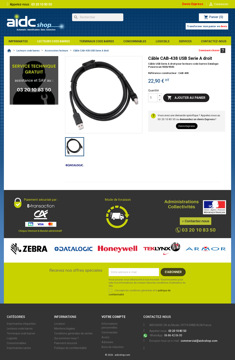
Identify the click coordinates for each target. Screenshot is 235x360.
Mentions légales (64, 328)
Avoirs (105, 337)
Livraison (59, 323)
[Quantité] (153, 98)
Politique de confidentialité (70, 348)
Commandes (110, 332)
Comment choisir (212, 50)
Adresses (107, 342)
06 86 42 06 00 (162, 335)
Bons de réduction (113, 347)
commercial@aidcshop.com (199, 340)
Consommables (16, 343)
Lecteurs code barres (20, 328)
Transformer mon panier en (207, 26)
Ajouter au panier (186, 97)
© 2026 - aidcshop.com (117, 355)
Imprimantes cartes (19, 348)
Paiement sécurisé (65, 343)
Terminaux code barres (21, 333)
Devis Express (192, 4)
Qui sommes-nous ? (66, 338)
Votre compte (113, 317)
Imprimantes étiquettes (21, 323)
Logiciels (12, 338)
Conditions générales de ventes (73, 333)
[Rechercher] (97, 17)
